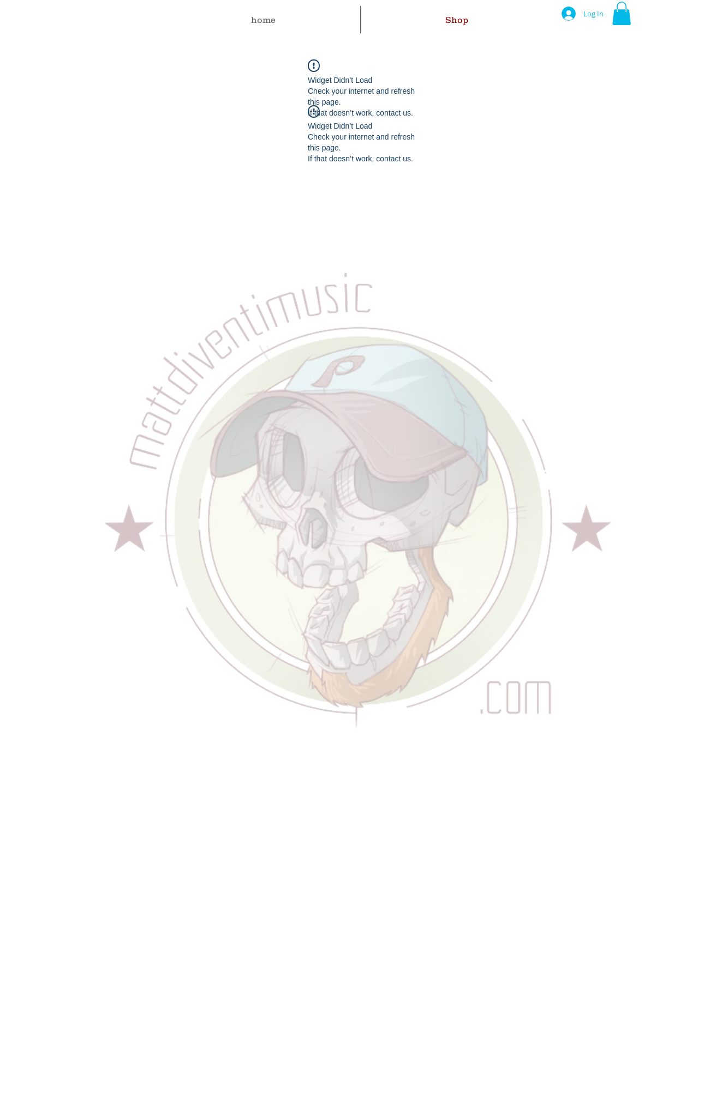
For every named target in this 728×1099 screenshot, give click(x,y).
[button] (621, 13)
